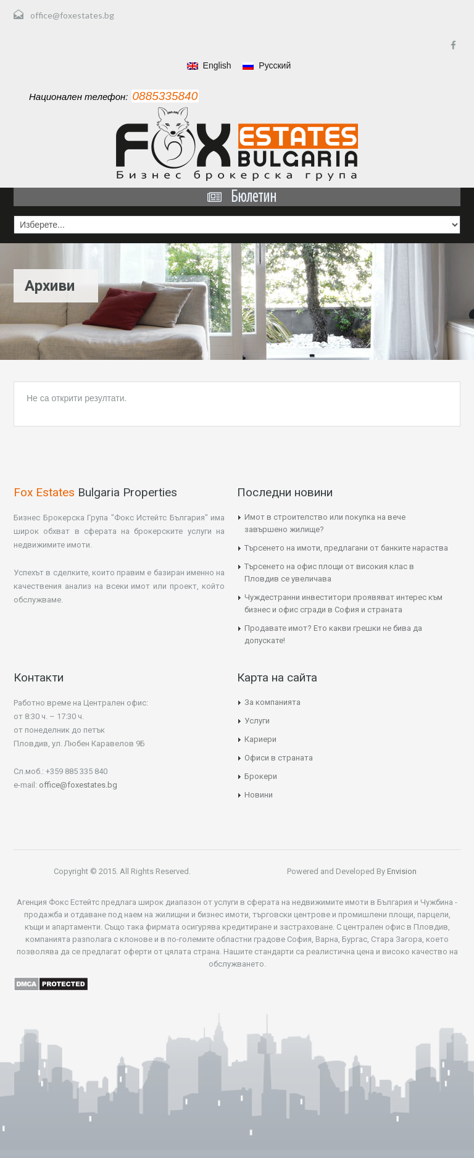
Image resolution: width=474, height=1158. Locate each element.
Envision (401, 871)
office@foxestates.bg (72, 15)
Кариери (260, 739)
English (209, 65)
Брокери (260, 776)
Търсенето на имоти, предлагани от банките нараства (346, 547)
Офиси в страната (278, 757)
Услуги (257, 720)
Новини (258, 794)
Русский (267, 65)
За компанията (272, 702)
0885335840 (165, 96)
